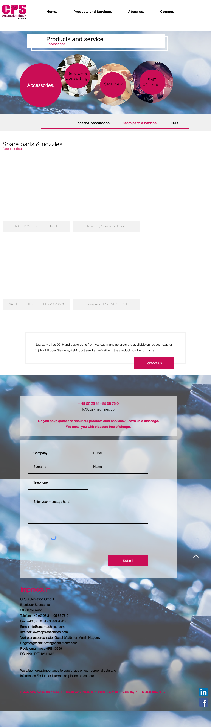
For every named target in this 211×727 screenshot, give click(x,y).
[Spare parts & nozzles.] (140, 123)
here (91, 676)
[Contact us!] (154, 363)
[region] (152, 82)
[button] (36, 195)
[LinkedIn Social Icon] (203, 692)
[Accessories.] (41, 85)
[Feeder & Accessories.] (93, 123)
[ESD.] (174, 123)
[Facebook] (203, 702)
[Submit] (128, 560)
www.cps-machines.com (50, 632)
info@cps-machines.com (98, 409)
